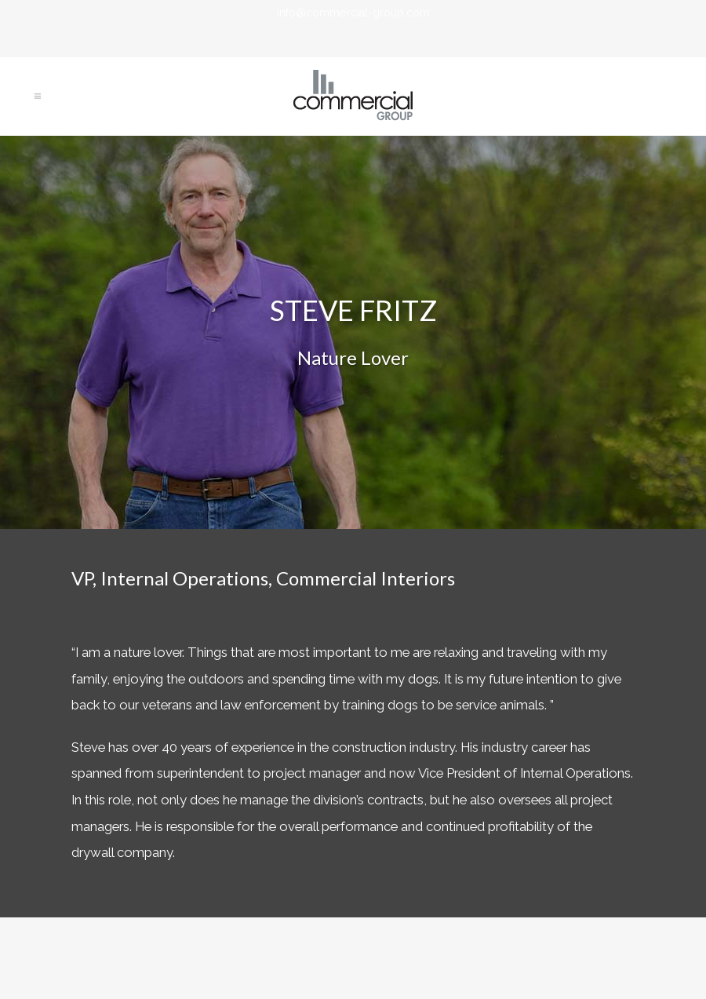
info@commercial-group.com (353, 12)
